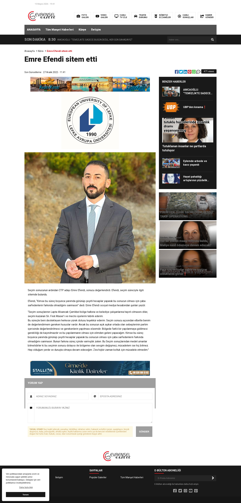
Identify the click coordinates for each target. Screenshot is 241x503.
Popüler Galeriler (98, 477)
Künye (82, 29)
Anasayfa (29, 51)
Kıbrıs (41, 51)
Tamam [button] (25, 495)
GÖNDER (144, 431)
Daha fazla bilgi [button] (26, 487)
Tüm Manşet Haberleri (59, 29)
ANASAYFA (34, 29)
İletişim (96, 29)
